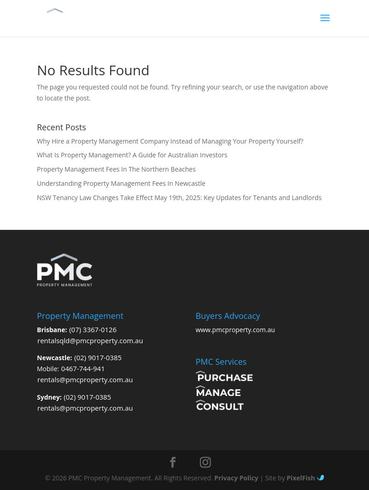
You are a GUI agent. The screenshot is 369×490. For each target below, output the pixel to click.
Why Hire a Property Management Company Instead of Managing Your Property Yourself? (170, 141)
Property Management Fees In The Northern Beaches (116, 169)
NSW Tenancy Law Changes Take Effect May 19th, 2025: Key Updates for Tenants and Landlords (179, 197)
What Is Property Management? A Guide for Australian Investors (132, 154)
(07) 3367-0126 (92, 329)
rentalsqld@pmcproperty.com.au (90, 340)
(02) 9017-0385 (97, 357)
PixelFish (305, 477)
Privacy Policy (237, 477)
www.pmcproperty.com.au (235, 329)
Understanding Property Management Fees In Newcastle (121, 183)
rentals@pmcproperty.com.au (85, 379)
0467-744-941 (83, 368)
